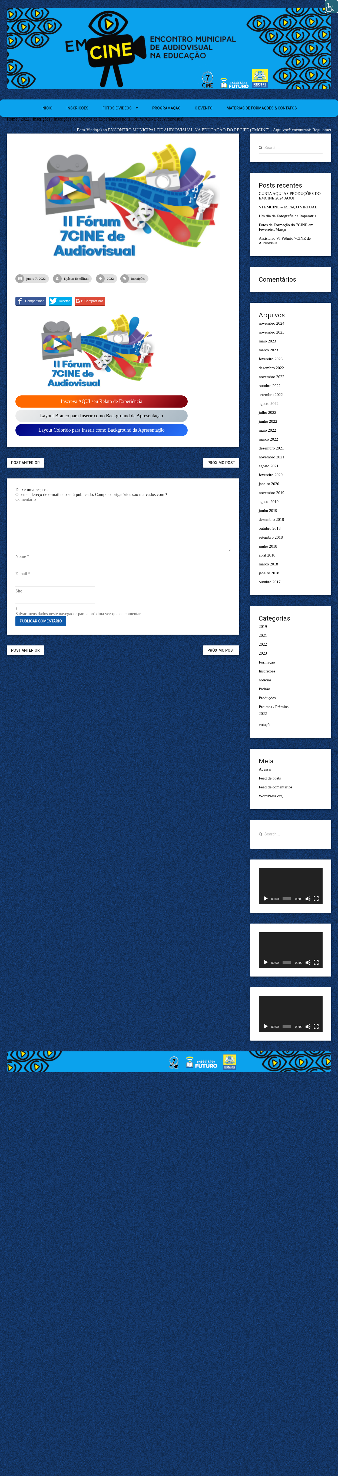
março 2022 (268, 439)
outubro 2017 (269, 582)
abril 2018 (267, 555)
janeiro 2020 (269, 484)
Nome (22, 556)
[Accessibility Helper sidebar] (331, 6)
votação (265, 724)
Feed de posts (270, 778)
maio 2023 (267, 341)
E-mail (23, 573)
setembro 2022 (271, 394)
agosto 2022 (269, 403)
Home (12, 119)
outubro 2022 (269, 386)
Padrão (264, 689)
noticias (265, 680)
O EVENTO (204, 108)
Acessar (265, 769)
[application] (291, 886)
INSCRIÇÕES (77, 108)
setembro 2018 (271, 537)
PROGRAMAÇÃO (166, 108)
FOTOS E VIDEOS (117, 108)
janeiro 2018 (269, 573)
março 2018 (268, 564)
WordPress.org (271, 796)
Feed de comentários (275, 787)
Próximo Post (221, 463)
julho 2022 (267, 412)
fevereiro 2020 (271, 475)
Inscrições (41, 119)
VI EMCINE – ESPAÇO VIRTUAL (288, 207)
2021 (263, 635)
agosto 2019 (269, 501)
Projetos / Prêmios (274, 707)
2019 (263, 626)
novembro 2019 (271, 493)
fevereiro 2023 (271, 359)
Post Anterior (25, 463)
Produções (267, 698)
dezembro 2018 (271, 519)
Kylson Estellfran (72, 278)
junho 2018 (268, 546)
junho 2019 (268, 510)
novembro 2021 (271, 457)
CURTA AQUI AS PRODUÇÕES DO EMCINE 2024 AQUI (290, 195)
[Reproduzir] (266, 898)
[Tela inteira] (316, 898)
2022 (25, 119)
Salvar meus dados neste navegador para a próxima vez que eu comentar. (78, 613)
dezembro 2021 (271, 448)
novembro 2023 (271, 332)
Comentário (25, 499)
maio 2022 (267, 430)
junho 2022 (268, 421)
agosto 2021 (269, 466)
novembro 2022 (271, 377)
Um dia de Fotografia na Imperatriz (287, 216)
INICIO (46, 108)
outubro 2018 (269, 528)
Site (18, 591)
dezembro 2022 (271, 368)
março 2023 (268, 350)
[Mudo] (308, 898)
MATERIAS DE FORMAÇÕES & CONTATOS (262, 108)
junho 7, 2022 (32, 278)
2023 (263, 653)
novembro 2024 (271, 323)
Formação (267, 662)
